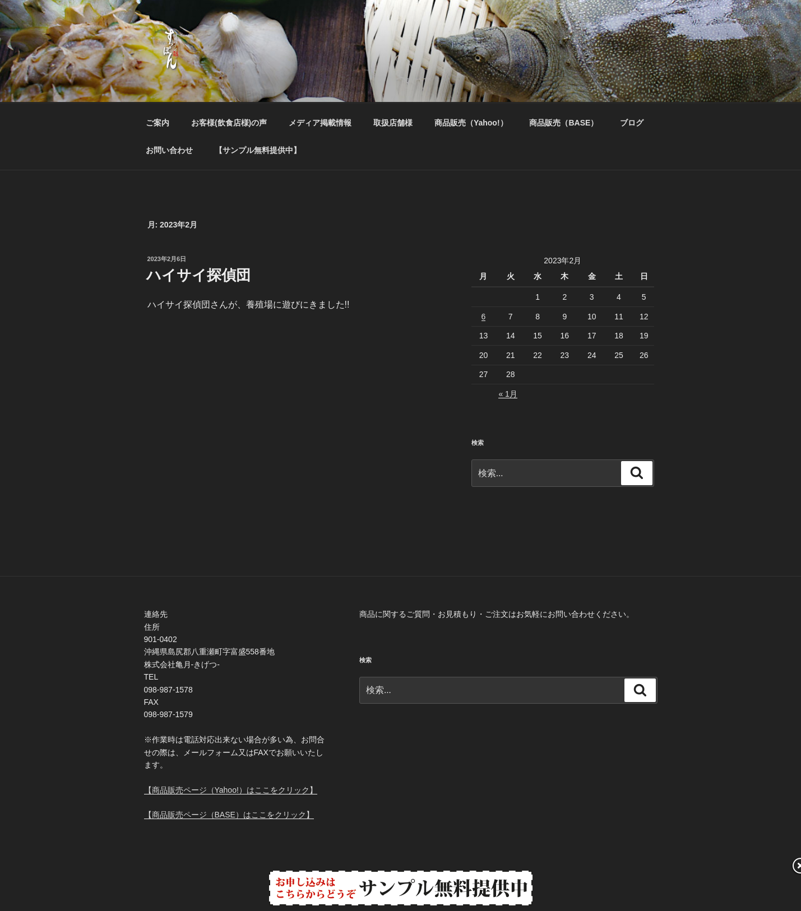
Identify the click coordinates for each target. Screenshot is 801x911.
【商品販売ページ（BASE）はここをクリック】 (229, 814)
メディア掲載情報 (320, 122)
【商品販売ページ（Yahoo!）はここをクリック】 (230, 789)
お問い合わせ (169, 150)
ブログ (631, 122)
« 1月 (507, 393)
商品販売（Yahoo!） (471, 122)
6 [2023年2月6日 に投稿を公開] (483, 316)
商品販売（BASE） (563, 122)
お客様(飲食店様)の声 (229, 122)
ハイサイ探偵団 (198, 275)
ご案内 (157, 122)
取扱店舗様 (393, 122)
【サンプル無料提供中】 (258, 150)
